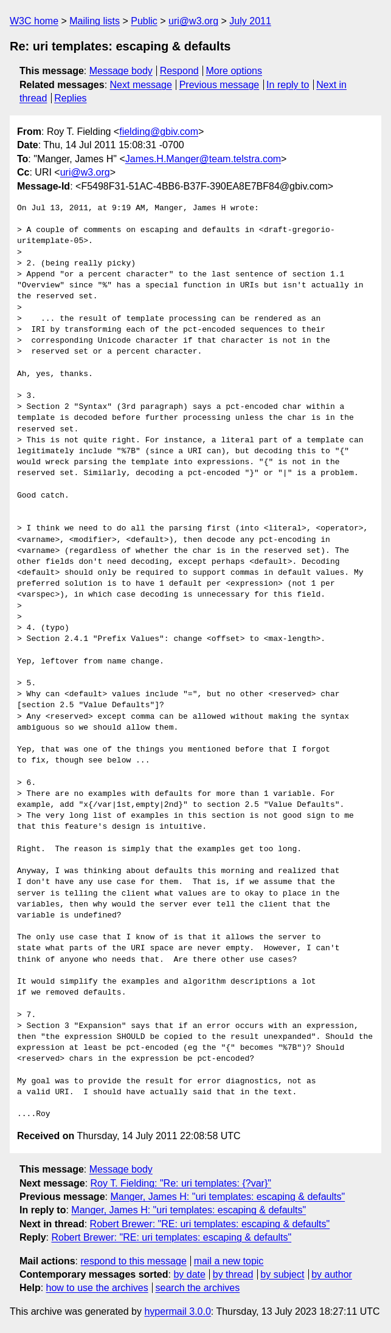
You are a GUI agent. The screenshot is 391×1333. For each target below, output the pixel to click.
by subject (282, 1274)
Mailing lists (94, 21)
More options (234, 71)
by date (189, 1274)
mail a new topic (229, 1261)
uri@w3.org (193, 21)
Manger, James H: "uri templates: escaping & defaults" (227, 1196)
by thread (233, 1274)
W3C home (34, 21)
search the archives (198, 1288)
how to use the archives (97, 1288)
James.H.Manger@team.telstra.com (203, 159)
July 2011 (250, 21)
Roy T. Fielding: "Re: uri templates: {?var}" (181, 1183)
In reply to (287, 85)
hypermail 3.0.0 (177, 1311)
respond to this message (133, 1261)
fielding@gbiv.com (158, 131)
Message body (121, 71)
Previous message (219, 85)
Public (144, 21)
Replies (70, 98)
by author (331, 1274)
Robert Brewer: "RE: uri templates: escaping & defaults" (210, 1224)
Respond (179, 71)
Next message (141, 85)
